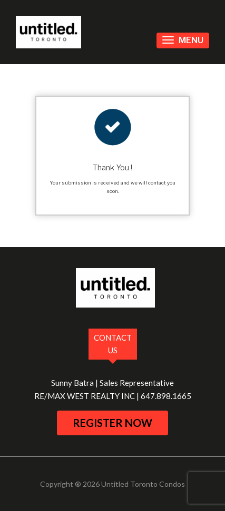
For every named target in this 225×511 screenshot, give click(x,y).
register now (112, 422)
